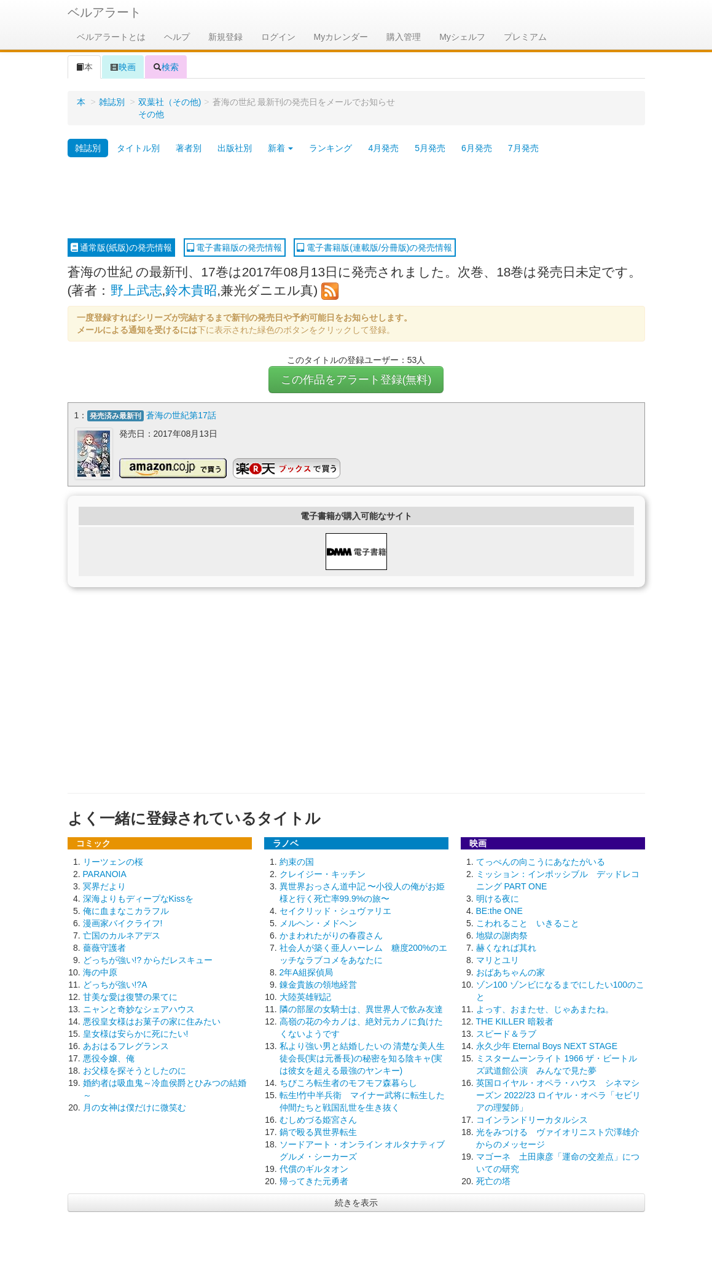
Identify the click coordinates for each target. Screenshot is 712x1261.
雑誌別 (112, 102)
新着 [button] (281, 148)
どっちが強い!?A (115, 985)
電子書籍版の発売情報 (235, 247)
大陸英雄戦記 (305, 997)
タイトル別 (138, 148)
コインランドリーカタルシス (532, 1120)
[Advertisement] (356, 198)
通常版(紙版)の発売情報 (121, 247)
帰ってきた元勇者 (314, 1181)
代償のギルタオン (314, 1169)
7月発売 (523, 148)
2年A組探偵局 (306, 972)
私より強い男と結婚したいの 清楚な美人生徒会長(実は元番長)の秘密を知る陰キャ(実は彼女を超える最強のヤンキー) (362, 1058)
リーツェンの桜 (113, 862)
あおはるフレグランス (126, 1046)
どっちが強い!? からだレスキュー (148, 960)
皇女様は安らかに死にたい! (136, 1034)
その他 (151, 114)
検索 (166, 67)
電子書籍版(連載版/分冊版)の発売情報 (374, 247)
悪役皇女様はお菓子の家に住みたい (152, 1021)
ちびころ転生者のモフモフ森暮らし (348, 1083)
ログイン (278, 37)
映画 (123, 67)
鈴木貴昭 (191, 290)
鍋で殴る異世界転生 (318, 1132)
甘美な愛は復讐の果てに (130, 997)
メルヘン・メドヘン (318, 923)
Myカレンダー (341, 37)
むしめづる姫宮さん (318, 1120)
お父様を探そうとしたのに (134, 1071)
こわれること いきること (527, 923)
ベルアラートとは (111, 37)
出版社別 (234, 148)
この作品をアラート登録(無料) (356, 379)
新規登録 (225, 37)
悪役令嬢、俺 (109, 1058)
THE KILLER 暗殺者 (515, 1021)
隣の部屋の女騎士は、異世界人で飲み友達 (361, 1009)
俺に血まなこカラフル (126, 911)
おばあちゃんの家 (510, 972)
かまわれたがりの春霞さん (331, 935)
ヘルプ (177, 37)
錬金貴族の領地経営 (318, 985)
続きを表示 (356, 1203)
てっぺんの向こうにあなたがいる (540, 862)
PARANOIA (105, 874)
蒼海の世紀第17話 (181, 415)
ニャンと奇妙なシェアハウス (139, 1009)
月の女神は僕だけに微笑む (134, 1107)
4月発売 (383, 148)
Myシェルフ (462, 37)
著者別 (188, 148)
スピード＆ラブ (506, 1034)
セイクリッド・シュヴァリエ (335, 911)
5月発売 (430, 148)
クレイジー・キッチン (323, 874)
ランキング (330, 148)
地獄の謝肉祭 (502, 935)
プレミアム (525, 37)
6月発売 (476, 148)
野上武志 (136, 290)
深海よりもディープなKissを (138, 899)
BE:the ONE (499, 911)
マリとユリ (497, 960)
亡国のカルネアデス (121, 935)
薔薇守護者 (104, 948)
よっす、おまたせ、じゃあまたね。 (545, 1009)
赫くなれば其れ (506, 948)
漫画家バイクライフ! (123, 923)
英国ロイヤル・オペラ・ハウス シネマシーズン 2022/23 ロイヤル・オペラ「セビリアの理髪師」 (558, 1095)
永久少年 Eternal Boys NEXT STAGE (547, 1046)
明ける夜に (497, 899)
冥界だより (104, 886)
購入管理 (403, 37)
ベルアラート (104, 12)
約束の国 (297, 862)
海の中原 (100, 972)
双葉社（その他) (169, 102)
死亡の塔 (493, 1181)
